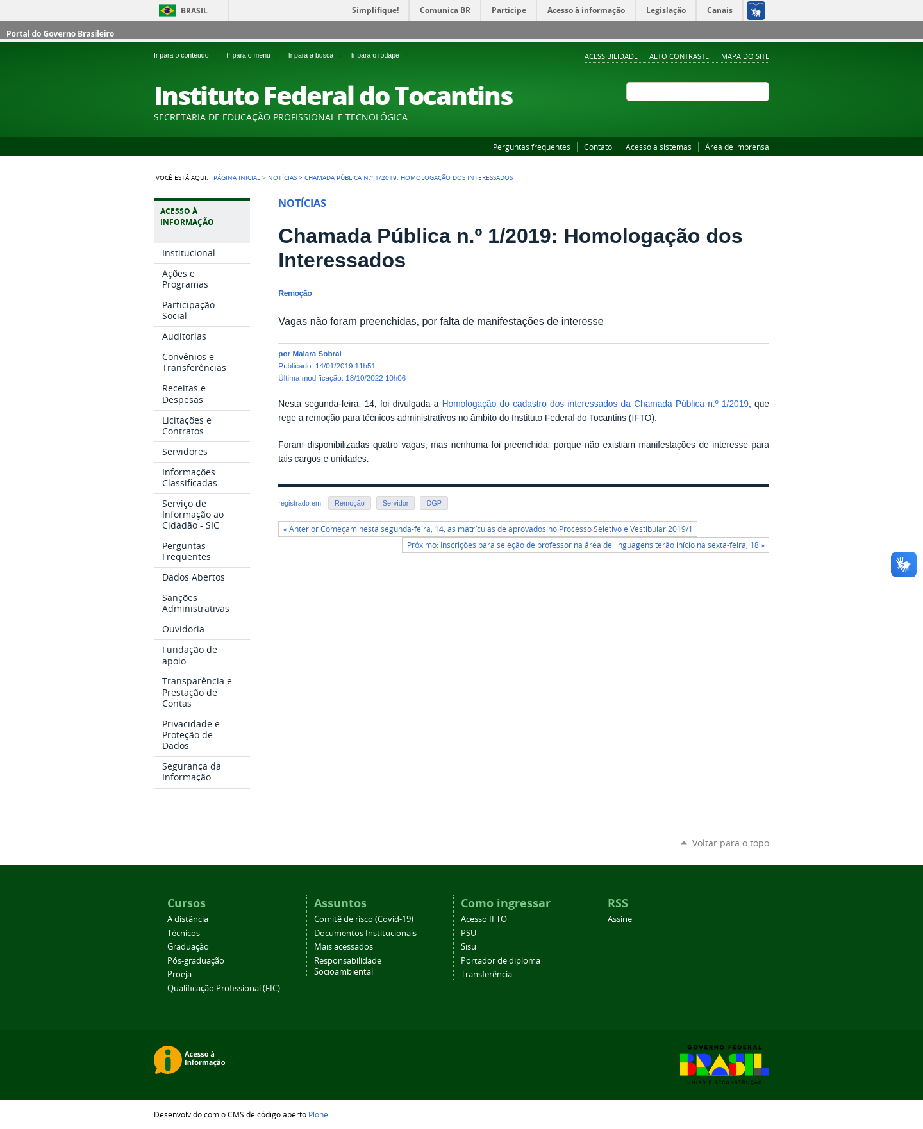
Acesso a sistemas (659, 147)
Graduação (188, 946)
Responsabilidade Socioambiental (347, 966)
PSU (468, 933)
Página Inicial (236, 177)
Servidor (396, 503)
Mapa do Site (745, 56)
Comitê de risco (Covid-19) (363, 919)
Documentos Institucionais (365, 933)
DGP (434, 503)
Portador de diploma (500, 960)
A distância (187, 919)
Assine (620, 919)
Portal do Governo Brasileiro (60, 33)
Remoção (350, 503)
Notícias (282, 177)
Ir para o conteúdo (187, 55)
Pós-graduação (195, 960)
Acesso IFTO (484, 919)
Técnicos (183, 933)
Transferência (486, 974)
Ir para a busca (317, 55)
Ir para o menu (254, 55)
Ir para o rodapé (380, 55)
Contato (598, 147)
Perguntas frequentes (531, 147)
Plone (318, 1114)
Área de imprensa (737, 147)
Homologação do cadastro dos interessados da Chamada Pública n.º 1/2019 (595, 404)
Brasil (194, 10)
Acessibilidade (611, 56)
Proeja (179, 974)
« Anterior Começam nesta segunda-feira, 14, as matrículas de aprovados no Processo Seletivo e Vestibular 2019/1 (488, 528)
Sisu (468, 946)
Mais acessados (343, 946)
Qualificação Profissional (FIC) (223, 988)
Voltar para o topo (730, 843)
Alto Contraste (679, 56)
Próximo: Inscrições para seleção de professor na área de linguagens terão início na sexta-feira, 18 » (586, 545)
